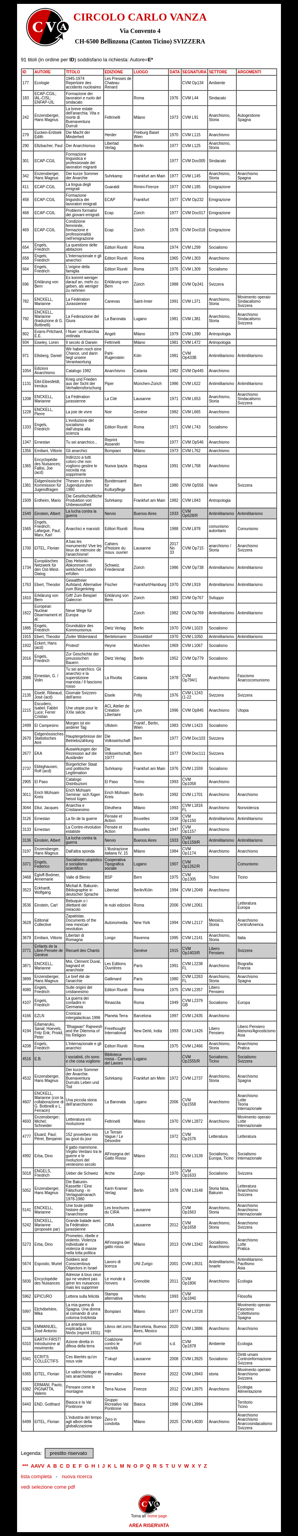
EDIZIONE (114, 72)
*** (25, 1466)
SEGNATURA (194, 72)
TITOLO (73, 72)
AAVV (37, 1466)
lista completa (36, 1476)
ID (24, 72)
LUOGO (141, 72)
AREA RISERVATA (149, 1525)
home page (157, 1516)
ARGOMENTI (249, 72)
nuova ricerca (77, 1476)
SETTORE (218, 72)
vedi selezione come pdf (48, 1487)
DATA (175, 72)
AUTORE (43, 72)
